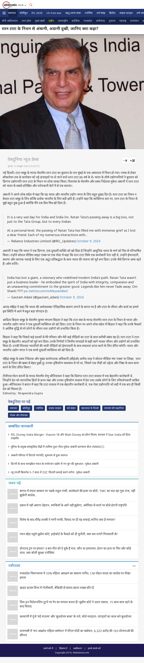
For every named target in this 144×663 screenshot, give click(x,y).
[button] (4, 13)
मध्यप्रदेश (88, 20)
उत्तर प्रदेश (26, 20)
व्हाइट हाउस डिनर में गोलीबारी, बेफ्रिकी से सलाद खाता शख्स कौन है (57, 588)
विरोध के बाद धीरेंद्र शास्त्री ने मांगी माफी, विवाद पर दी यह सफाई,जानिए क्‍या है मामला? (67, 520)
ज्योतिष (89, 13)
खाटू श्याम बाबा (73, 13)
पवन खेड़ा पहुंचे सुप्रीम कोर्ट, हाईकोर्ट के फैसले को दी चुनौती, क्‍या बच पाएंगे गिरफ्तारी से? (69, 534)
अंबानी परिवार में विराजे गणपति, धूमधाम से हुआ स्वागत (39, 455)
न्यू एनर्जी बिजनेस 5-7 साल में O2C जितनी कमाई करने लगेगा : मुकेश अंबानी (50, 472)
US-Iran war (54, 13)
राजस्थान (134, 20)
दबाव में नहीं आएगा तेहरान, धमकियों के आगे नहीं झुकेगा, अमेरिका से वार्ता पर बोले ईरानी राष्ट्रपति (73, 505)
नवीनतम (14, 565)
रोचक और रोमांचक (19, 415)
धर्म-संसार (71, 408)
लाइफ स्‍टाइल (126, 13)
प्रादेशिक (76, 20)
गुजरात (112, 20)
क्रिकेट (112, 13)
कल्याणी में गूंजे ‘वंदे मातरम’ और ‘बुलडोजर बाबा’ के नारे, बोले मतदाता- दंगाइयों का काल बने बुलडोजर (75, 616)
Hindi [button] (21, 5)
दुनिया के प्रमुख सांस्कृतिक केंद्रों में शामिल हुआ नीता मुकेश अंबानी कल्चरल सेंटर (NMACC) (57, 447)
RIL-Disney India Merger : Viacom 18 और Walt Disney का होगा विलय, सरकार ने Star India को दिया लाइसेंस (70, 436)
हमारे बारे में (48, 648)
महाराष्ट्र (122, 20)
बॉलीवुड (24, 13)
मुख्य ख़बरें (40, 20)
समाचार (12, 13)
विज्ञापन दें (63, 648)
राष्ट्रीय (51, 20)
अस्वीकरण (77, 648)
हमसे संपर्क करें (94, 648)
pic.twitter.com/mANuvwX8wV (46, 291)
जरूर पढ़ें (14, 482)
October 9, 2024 (88, 241)
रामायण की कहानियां (114, 408)
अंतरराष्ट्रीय (63, 20)
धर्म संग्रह (101, 13)
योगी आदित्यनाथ (10, 20)
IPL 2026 (36, 13)
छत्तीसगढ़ (100, 20)
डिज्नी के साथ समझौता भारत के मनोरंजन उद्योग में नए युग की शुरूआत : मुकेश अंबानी (54, 464)
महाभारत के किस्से (89, 408)
